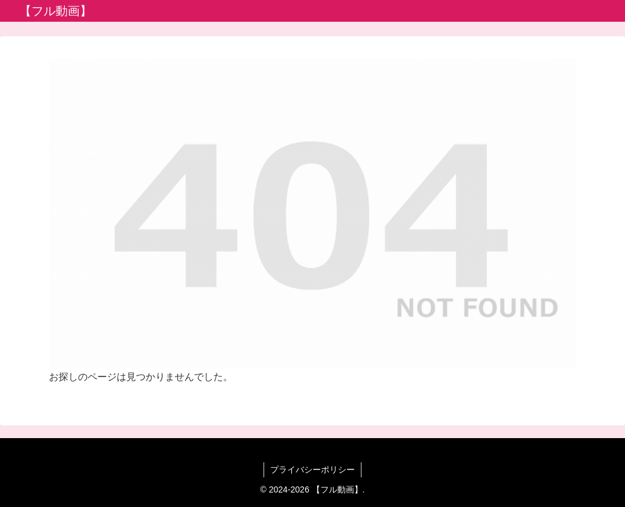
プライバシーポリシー (312, 469)
